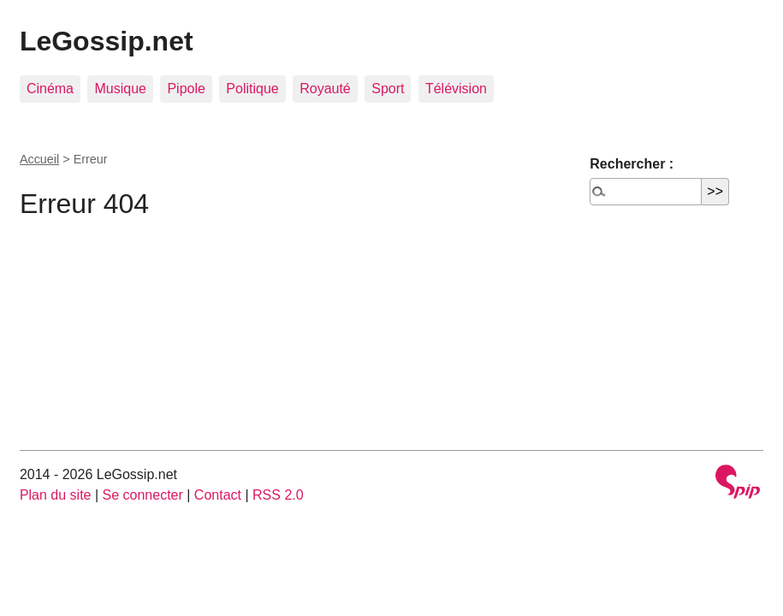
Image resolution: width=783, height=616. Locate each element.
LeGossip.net (106, 41)
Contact (217, 495)
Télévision (456, 88)
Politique (252, 88)
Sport (387, 88)
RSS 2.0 (278, 495)
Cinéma (50, 88)
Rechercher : (631, 164)
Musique (119, 88)
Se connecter (143, 495)
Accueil (39, 159)
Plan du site (56, 495)
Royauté (325, 88)
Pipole (186, 88)
